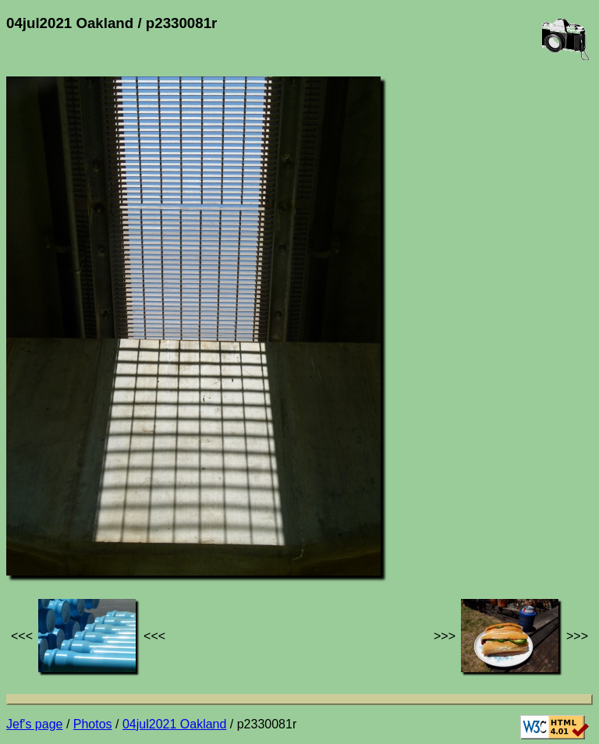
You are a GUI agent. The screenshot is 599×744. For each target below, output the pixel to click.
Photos (92, 724)
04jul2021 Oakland (174, 724)
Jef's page (34, 724)
